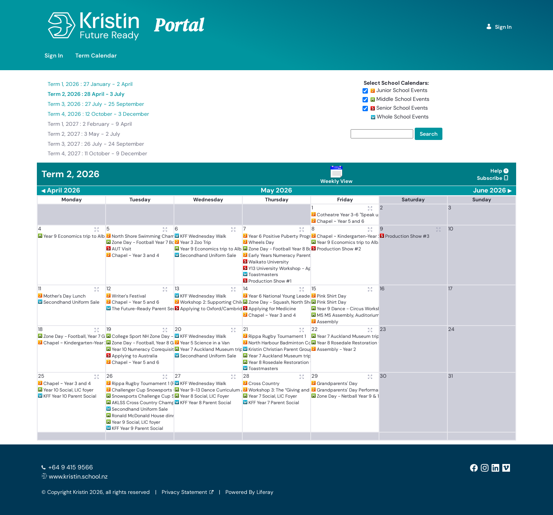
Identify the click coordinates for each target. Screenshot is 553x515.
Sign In (499, 26)
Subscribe (492, 178)
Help (499, 171)
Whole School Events (403, 116)
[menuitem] (53, 56)
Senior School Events (402, 107)
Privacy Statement (184, 492)
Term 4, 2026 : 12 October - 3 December (98, 113)
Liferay (265, 492)
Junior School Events (401, 90)
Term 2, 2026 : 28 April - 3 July (86, 93)
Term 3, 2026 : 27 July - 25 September (96, 103)
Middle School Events (402, 98)
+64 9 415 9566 (70, 467)
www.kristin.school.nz (74, 476)
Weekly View (336, 175)
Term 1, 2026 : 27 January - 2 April (90, 84)
